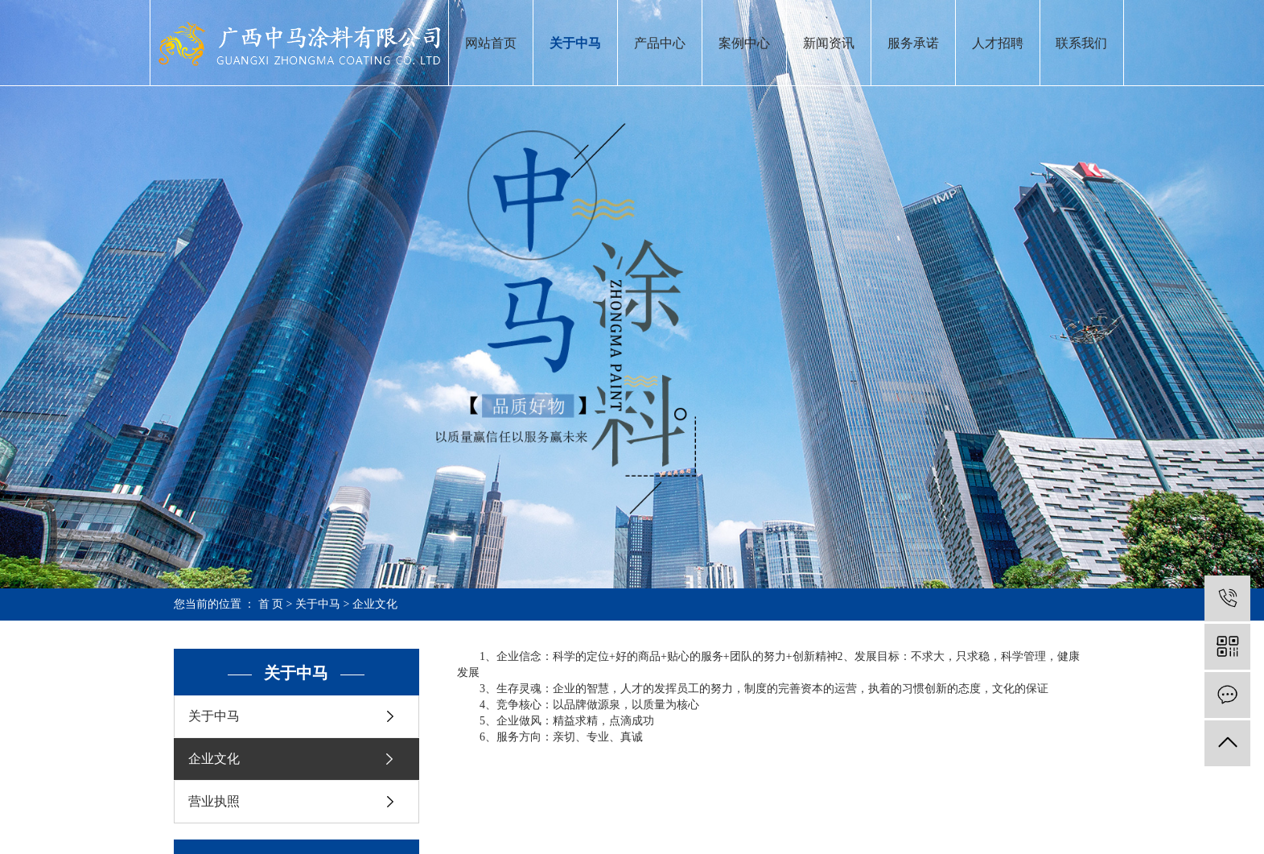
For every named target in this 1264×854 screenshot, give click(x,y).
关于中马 (575, 43)
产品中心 (660, 43)
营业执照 (214, 801)
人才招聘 (997, 43)
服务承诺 (913, 43)
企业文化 (214, 758)
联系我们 (1081, 43)
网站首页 (491, 43)
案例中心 (744, 43)
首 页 (271, 604)
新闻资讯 (828, 43)
